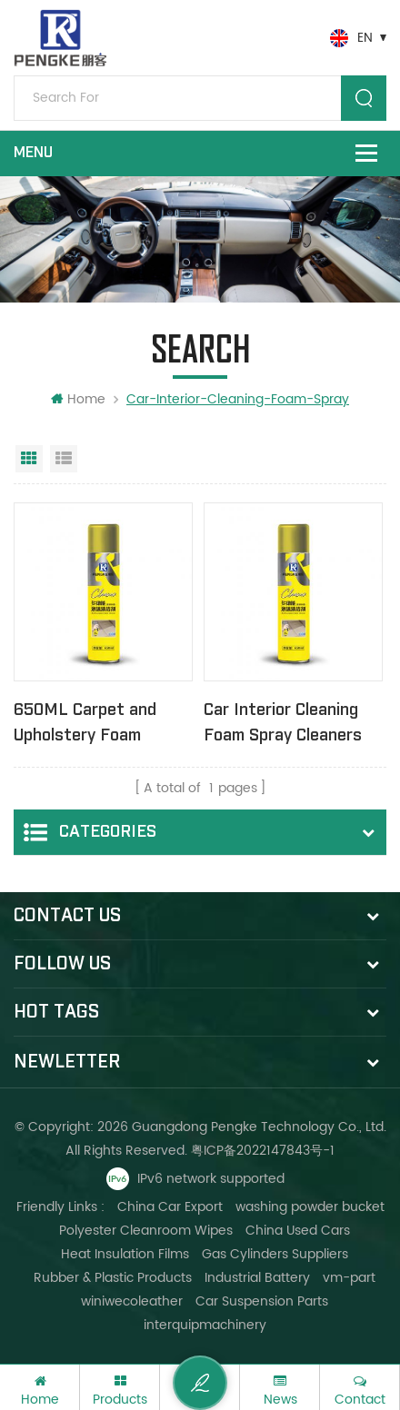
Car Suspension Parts (261, 1301)
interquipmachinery (205, 1325)
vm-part (349, 1277)
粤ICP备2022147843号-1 (263, 1150)
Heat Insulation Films (125, 1254)
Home (78, 399)
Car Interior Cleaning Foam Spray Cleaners (283, 723)
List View (63, 458)
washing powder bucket (310, 1207)
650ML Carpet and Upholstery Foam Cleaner (85, 724)
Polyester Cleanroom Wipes (146, 1230)
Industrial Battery (257, 1277)
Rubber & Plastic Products (113, 1277)
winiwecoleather (132, 1301)
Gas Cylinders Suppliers (275, 1254)
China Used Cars (297, 1230)
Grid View (29, 458)
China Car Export (170, 1207)
